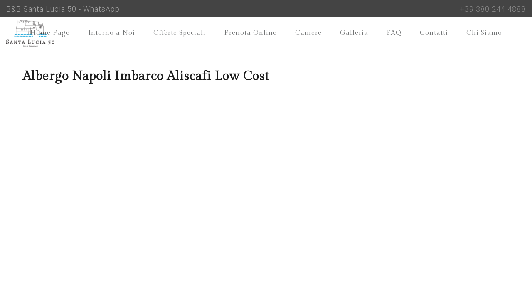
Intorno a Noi (111, 33)
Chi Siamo (484, 33)
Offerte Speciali (179, 33)
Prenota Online (250, 33)
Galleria (354, 33)
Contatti (434, 33)
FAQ (394, 33)
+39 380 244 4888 (493, 9)
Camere (308, 33)
